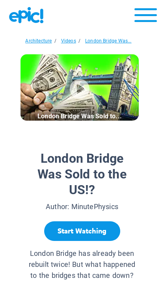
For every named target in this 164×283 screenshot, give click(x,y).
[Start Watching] (82, 231)
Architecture (38, 41)
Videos (68, 41)
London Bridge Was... (108, 41)
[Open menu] (145, 17)
